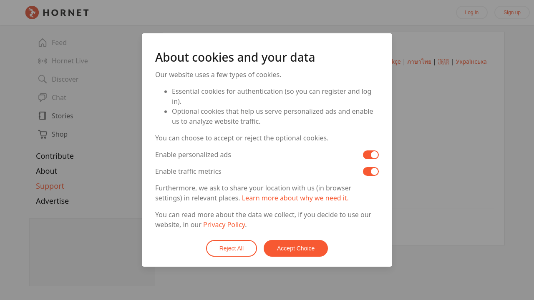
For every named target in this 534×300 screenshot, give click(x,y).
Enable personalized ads (193, 154)
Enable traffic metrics (188, 171)
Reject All (231, 248)
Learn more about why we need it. (295, 197)
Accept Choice (296, 248)
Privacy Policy (224, 224)
